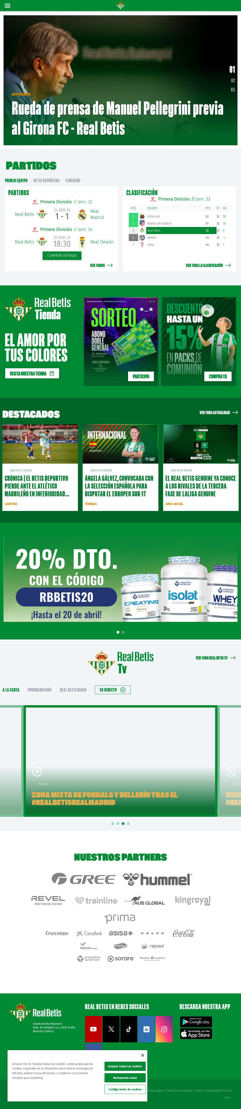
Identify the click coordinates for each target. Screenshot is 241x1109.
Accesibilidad (214, 1090)
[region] (77, 1075)
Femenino (72, 180)
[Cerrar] (142, 1055)
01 (232, 69)
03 (233, 90)
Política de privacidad (179, 1090)
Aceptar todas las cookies (125, 1066)
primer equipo (16, 180)
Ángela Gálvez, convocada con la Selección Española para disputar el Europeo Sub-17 (119, 486)
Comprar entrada (62, 255)
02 (233, 80)
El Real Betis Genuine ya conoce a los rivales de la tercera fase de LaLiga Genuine (200, 486)
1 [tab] (118, 632)
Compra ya (218, 376)
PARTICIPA (141, 376)
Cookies (199, 1090)
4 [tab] (129, 823)
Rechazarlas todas (125, 1078)
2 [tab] (124, 632)
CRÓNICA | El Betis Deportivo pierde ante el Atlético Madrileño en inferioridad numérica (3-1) (36, 489)
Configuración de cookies (125, 1089)
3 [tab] (124, 823)
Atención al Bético (43, 1031)
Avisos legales (156, 1090)
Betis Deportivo (47, 180)
